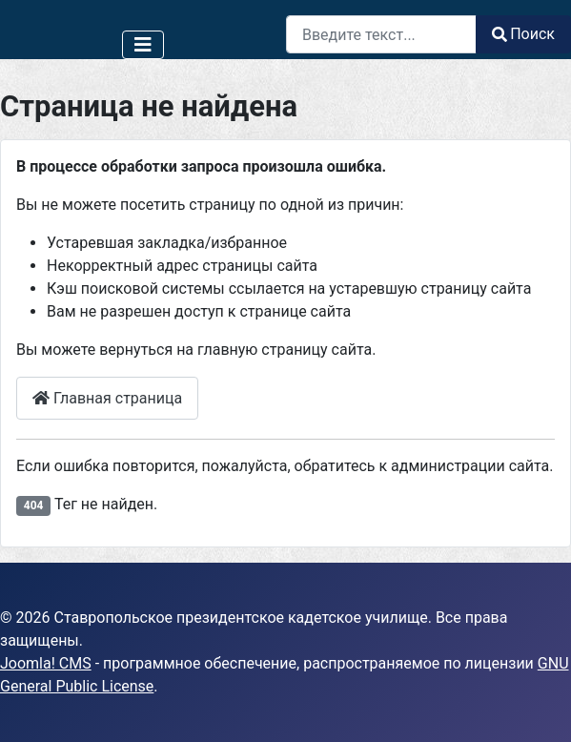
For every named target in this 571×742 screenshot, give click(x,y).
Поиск (523, 34)
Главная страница (107, 398)
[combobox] (381, 34)
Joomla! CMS (46, 663)
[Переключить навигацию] (143, 45)
